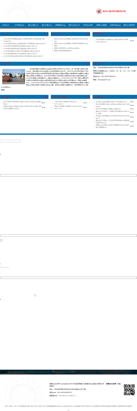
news (105, 34)
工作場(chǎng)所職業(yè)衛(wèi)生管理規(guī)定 (111, 102)
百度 (9, 372)
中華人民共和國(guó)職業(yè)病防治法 (108, 109)
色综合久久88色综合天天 (64, 406)
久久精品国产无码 (79, 406)
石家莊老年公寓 (45, 372)
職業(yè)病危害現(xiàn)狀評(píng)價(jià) (66, 48)
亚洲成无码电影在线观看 (108, 406)
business (64, 34)
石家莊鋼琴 (21, 372)
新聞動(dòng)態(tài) (60, 26)
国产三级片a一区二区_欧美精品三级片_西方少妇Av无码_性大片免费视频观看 (30, 406)
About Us (14, 64)
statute (106, 97)
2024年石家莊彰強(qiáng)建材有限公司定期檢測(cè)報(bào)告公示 (24, 43)
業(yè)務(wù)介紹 (33, 26)
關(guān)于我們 (6, 64)
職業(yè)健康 (101, 25)
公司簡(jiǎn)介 (19, 26)
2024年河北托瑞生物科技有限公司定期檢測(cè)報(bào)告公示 (23, 56)
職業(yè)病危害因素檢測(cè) (63, 50)
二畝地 (14, 372)
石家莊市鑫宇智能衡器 (58, 372)
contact (106, 64)
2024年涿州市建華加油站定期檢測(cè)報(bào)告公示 (20, 48)
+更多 (45, 34)
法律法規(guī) (115, 25)
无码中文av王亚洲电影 (92, 406)
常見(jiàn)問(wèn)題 (88, 26)
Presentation (15, 34)
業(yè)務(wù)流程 (47, 26)
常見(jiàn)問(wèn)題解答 (59, 97)
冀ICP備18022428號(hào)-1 (67, 396)
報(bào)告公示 (74, 25)
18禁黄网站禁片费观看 (124, 406)
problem (69, 97)
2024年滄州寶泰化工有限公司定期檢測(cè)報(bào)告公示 (21, 51)
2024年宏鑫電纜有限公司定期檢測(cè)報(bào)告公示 (20, 53)
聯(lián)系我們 (129, 25)
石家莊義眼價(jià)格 (32, 372)
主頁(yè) (5, 25)
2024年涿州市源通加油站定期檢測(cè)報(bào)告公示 (20, 46)
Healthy (13, 97)
